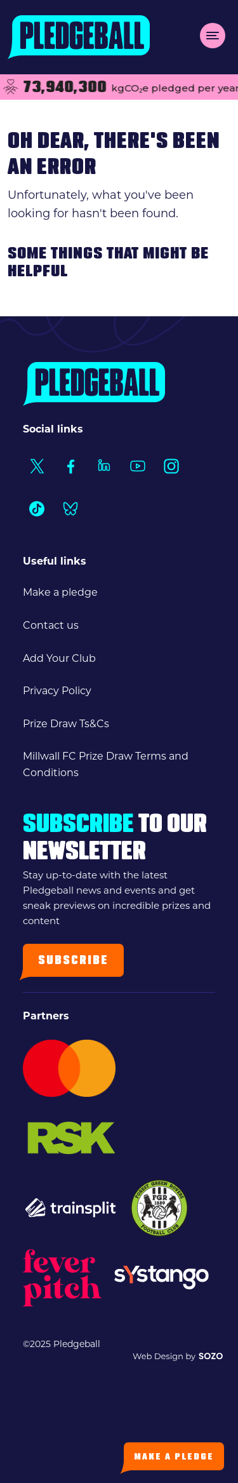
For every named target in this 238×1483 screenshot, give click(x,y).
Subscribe (73, 961)
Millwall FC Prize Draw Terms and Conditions (105, 764)
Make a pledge (60, 592)
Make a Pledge (174, 1457)
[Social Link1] (36, 466)
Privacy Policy (57, 691)
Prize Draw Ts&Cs (66, 724)
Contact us (51, 625)
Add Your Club (59, 658)
